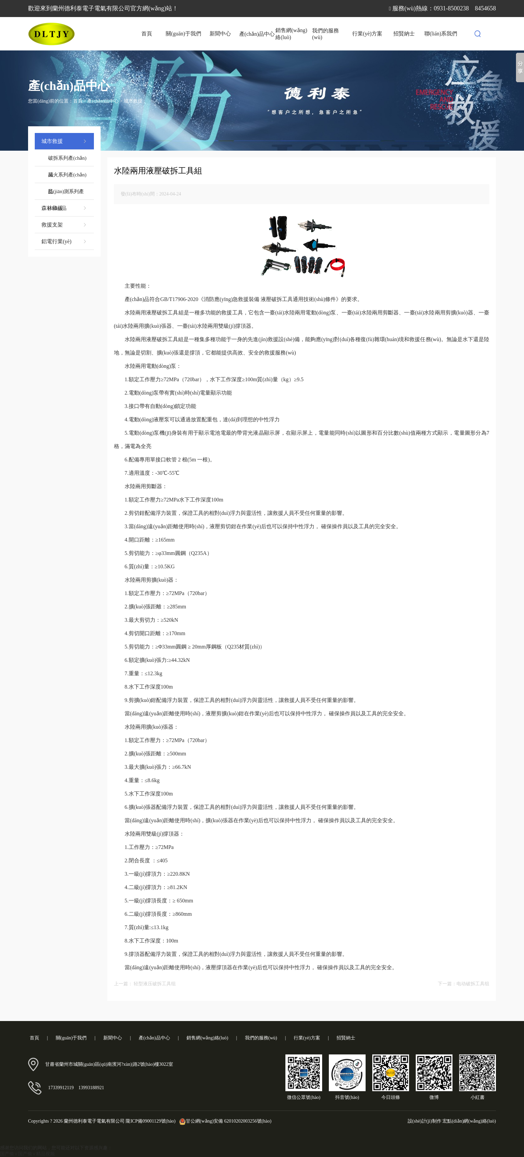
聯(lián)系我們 (440, 33)
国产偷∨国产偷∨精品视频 (27, 1153)
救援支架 (64, 224)
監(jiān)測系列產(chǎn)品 (66, 194)
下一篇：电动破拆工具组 (463, 983)
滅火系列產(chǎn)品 (67, 177)
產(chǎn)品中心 (257, 34)
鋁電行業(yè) (64, 241)
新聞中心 (220, 33)
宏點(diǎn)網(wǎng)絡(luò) (469, 1121)
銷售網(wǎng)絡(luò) (291, 33)
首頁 (146, 33)
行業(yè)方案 (367, 33)
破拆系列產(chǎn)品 (67, 160)
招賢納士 (404, 33)
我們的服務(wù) (325, 34)
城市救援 (133, 101)
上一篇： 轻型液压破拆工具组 (145, 983)
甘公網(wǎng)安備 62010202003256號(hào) (224, 1121)
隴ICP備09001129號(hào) (150, 1121)
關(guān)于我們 (183, 33)
